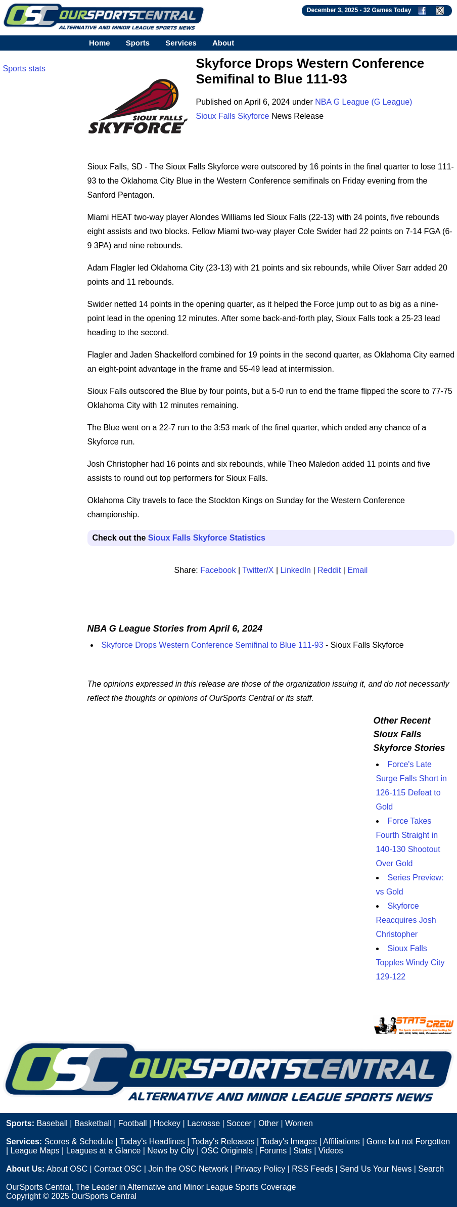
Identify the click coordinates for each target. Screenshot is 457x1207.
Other (268, 1123)
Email (357, 570)
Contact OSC (118, 1169)
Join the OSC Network (188, 1169)
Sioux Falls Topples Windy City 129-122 (410, 962)
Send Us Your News (376, 1169)
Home (99, 42)
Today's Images (289, 1141)
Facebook (218, 570)
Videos (330, 1150)
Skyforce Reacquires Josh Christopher (406, 920)
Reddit (329, 570)
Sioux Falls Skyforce (232, 116)
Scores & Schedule (78, 1141)
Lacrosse (203, 1123)
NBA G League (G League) (363, 102)
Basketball (93, 1123)
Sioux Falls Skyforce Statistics (206, 537)
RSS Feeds (312, 1169)
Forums (273, 1150)
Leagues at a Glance (103, 1150)
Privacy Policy (260, 1169)
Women (299, 1123)
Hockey (167, 1123)
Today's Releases (223, 1141)
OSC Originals (227, 1150)
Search (431, 1169)
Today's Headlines (152, 1141)
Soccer (239, 1123)
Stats (302, 1150)
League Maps (35, 1150)
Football (132, 1123)
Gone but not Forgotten (408, 1141)
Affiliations (341, 1141)
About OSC (67, 1169)
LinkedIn (296, 570)
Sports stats (24, 68)
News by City (170, 1150)
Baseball (51, 1123)
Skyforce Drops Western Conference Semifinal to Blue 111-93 (213, 645)
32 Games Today (387, 10)
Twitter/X (257, 570)
